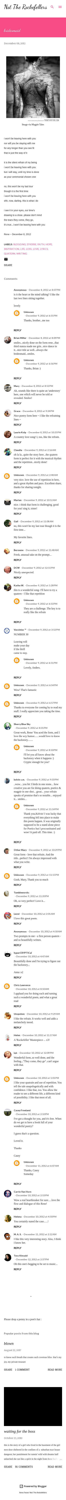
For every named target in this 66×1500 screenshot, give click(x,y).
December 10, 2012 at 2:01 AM (38, 913)
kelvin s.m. (19, 779)
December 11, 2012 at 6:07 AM (42, 1165)
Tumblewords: (21, 892)
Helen (17, 1035)
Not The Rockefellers (25, 6)
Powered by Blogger (33, 1486)
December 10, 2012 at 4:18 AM (45, 931)
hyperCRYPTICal (23, 952)
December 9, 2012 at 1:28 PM (41, 585)
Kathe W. (19, 585)
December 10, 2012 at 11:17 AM (40, 1035)
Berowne (18, 550)
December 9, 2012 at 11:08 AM (37, 521)
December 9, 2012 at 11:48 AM (42, 550)
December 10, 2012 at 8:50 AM (32, 989)
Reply (17, 330)
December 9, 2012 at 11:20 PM (32, 896)
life (22, 248)
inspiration (11, 248)
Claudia (18, 450)
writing (21, 253)
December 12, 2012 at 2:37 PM (32, 1259)
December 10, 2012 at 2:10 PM (32, 1114)
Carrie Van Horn (22, 1191)
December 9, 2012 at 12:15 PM (38, 567)
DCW (17, 567)
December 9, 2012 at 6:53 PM (41, 603)
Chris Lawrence (22, 985)
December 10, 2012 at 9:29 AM (43, 1013)
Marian (18, 500)
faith (41, 244)
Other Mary (20, 849)
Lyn (15, 1052)
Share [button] (8, 265)
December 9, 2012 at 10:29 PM (45, 849)
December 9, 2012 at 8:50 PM (41, 750)
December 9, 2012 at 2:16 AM (40, 450)
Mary (16, 386)
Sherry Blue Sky (22, 724)
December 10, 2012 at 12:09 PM (37, 1052)
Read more (55, 1370)
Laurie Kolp (20, 432)
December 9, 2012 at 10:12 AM (40, 500)
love (36, 248)
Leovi (17, 913)
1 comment (22, 1370)
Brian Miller (20, 337)
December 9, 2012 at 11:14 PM (42, 809)
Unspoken (19, 1013)
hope (49, 244)
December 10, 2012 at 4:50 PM (40, 1216)
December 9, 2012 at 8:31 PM (31, 727)
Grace (17, 411)
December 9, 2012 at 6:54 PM (42, 685)
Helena (18, 1216)
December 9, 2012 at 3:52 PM (44, 629)
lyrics (44, 248)
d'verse (31, 244)
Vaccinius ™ (20, 629)
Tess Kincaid (21, 1255)
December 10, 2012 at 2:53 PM (32, 1195)
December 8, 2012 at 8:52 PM (37, 386)
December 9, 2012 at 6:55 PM (41, 315)
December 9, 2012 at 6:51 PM (41, 662)
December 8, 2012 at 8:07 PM (44, 289)
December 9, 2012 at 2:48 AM (42, 475)
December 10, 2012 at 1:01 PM (42, 1077)
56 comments (24, 1467)
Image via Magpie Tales (33, 124)
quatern (9, 253)
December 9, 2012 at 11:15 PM (42, 874)
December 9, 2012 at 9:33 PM (42, 779)
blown (9, 1343)
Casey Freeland (22, 1110)
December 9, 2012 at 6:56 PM (41, 363)
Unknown (29, 312)
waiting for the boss (19, 1431)
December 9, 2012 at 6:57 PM (42, 702)
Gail (16, 521)
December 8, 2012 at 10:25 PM (45, 432)
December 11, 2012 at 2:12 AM (40, 1234)
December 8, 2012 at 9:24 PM (38, 411)
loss (29, 248)
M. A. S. (17, 1234)
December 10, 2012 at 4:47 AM (32, 956)
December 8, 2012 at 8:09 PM (44, 337)
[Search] (52, 6)
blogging (19, 244)
